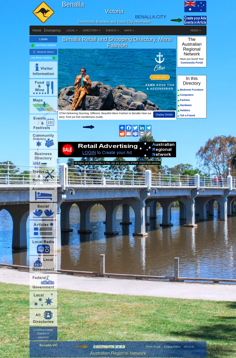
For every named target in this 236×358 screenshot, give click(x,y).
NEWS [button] (195, 30)
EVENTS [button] (112, 30)
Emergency (52, 30)
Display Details (164, 114)
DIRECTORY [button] (91, 30)
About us (189, 346)
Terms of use (153, 346)
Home (36, 30)
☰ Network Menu (43, 51)
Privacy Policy (172, 346)
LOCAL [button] (71, 30)
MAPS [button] (129, 30)
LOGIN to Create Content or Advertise (43, 333)
